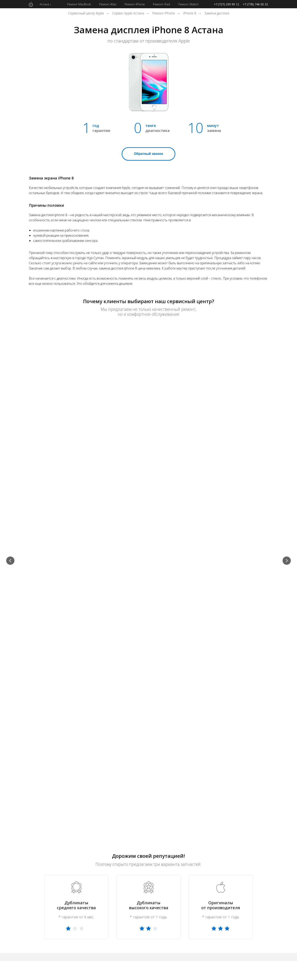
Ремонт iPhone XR (95, 915)
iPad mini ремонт (135, 849)
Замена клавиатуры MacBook (195, 890)
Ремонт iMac (90, 865)
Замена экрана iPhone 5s (142, 882)
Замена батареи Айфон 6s (192, 873)
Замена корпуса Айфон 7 (246, 865)
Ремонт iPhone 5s (94, 923)
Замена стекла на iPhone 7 (192, 906)
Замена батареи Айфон (190, 898)
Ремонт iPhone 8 (201, 815)
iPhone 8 (189, 13)
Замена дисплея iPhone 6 (142, 857)
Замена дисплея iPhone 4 (247, 890)
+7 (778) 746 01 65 (180, 535)
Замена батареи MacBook (192, 915)
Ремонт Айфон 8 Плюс (244, 849)
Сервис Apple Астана (128, 13)
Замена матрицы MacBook (193, 882)
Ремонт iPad (90, 882)
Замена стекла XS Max (189, 849)
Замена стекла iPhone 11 (246, 915)
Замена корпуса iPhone (245, 857)
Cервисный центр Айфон (57, 815)
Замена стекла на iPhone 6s (144, 890)
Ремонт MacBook (94, 857)
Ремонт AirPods (93, 890)
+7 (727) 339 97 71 (180, 540)
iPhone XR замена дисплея (193, 865)
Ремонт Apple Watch (96, 873)
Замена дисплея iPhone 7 (142, 898)
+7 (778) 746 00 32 (255, 4)
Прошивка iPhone (185, 923)
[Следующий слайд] (287, 364)
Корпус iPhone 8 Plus (243, 906)
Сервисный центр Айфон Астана (108, 815)
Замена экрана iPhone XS (246, 873)
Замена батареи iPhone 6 (142, 915)
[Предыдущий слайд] (10, 364)
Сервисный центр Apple (86, 13)
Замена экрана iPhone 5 (190, 857)
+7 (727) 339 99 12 (226, 4)
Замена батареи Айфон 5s (247, 882)
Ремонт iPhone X (135, 865)
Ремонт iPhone (163, 13)
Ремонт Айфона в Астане (161, 815)
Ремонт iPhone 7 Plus (243, 898)
